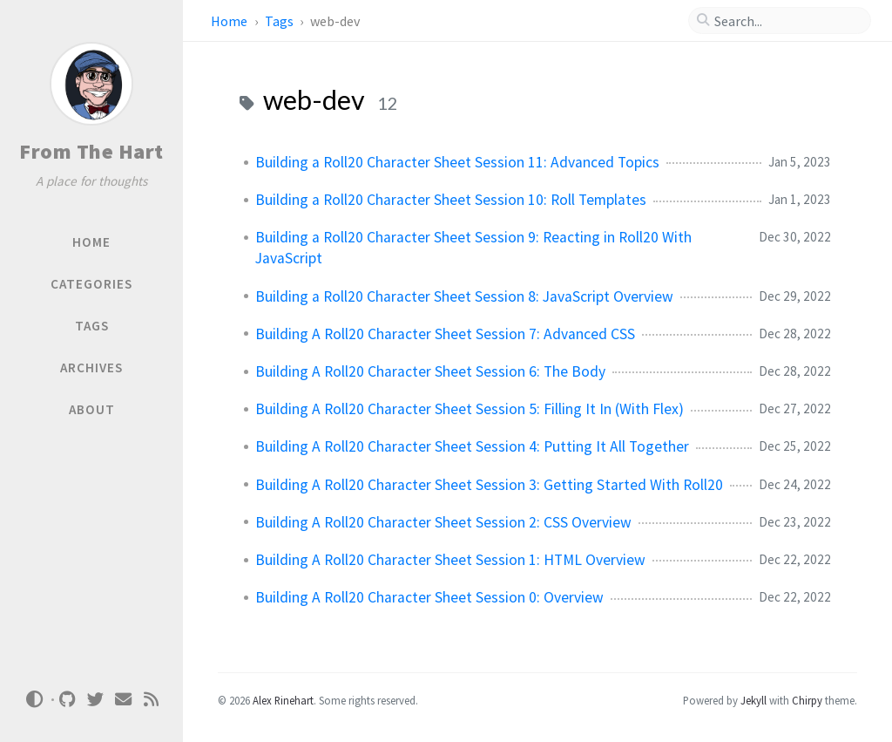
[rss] (152, 699)
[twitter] (96, 699)
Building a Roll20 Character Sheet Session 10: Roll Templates (450, 199)
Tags (280, 21)
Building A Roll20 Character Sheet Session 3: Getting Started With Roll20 (489, 484)
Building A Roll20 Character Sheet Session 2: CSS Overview (443, 522)
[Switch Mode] (34, 699)
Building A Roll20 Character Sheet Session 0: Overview (429, 597)
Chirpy (807, 700)
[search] (786, 21)
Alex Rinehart (283, 700)
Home (230, 21)
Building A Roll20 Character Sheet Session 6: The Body (430, 371)
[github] (68, 699)
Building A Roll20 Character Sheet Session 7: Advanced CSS (445, 334)
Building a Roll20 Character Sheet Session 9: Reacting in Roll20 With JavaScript (473, 248)
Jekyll (753, 700)
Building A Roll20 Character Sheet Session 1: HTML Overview (450, 559)
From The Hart (91, 151)
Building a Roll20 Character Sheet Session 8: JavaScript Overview (464, 296)
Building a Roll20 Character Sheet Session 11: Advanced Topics (457, 162)
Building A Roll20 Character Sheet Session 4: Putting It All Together (472, 446)
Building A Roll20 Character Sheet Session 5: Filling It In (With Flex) (469, 409)
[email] (124, 699)
